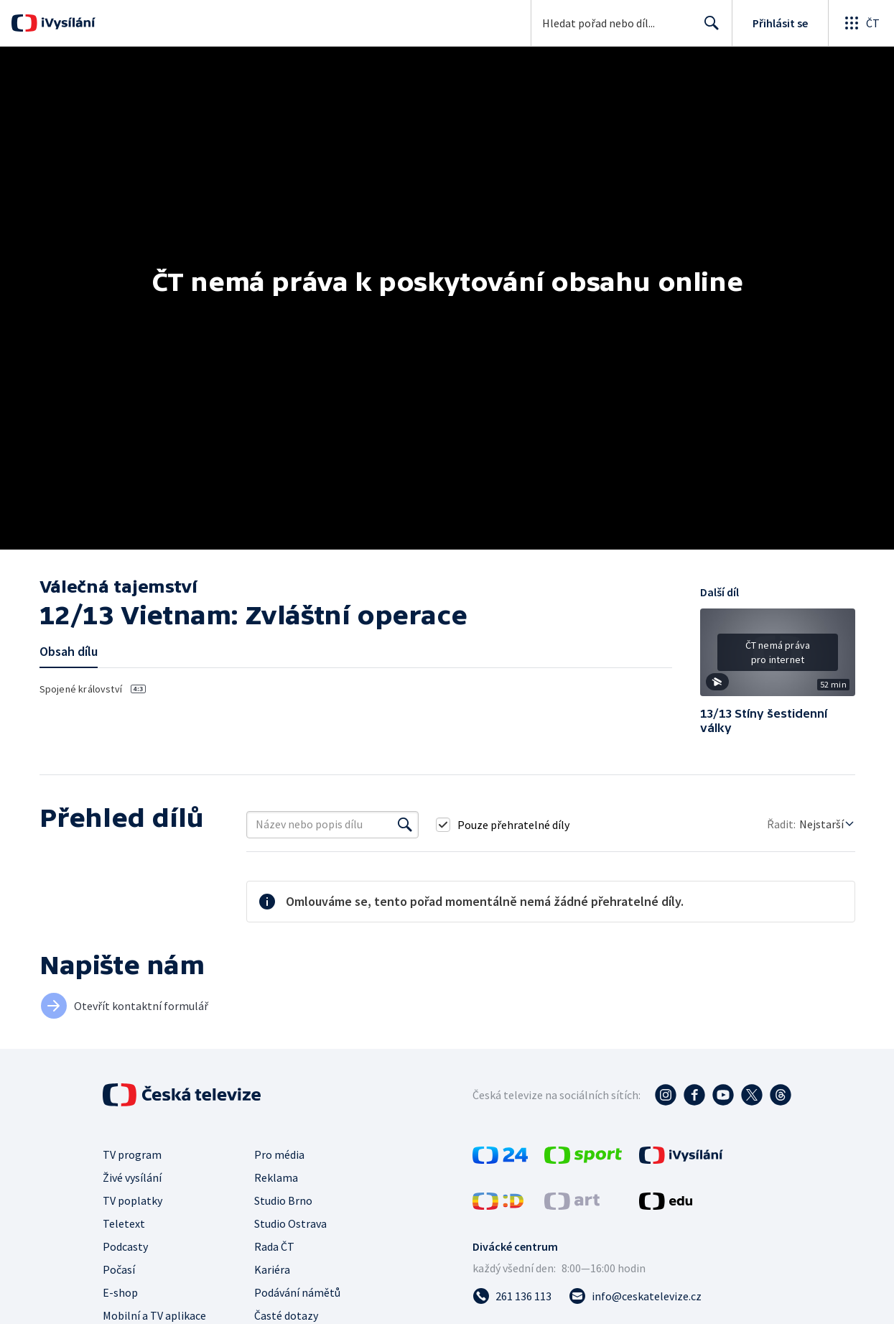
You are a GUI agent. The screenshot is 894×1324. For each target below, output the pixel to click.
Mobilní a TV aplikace (154, 1315)
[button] (777, 657)
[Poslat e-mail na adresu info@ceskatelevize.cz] (635, 1296)
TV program (132, 1154)
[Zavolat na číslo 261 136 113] (511, 1296)
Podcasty (125, 1246)
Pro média (279, 1154)
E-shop (120, 1292)
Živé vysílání (132, 1177)
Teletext (124, 1223)
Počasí (119, 1269)
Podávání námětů (297, 1292)
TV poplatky (132, 1200)
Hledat (707, 28)
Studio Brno (283, 1200)
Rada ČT (274, 1246)
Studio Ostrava (290, 1223)
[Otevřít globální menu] (861, 23)
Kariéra (272, 1269)
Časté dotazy (286, 1315)
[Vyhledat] (405, 824)
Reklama (276, 1177)
